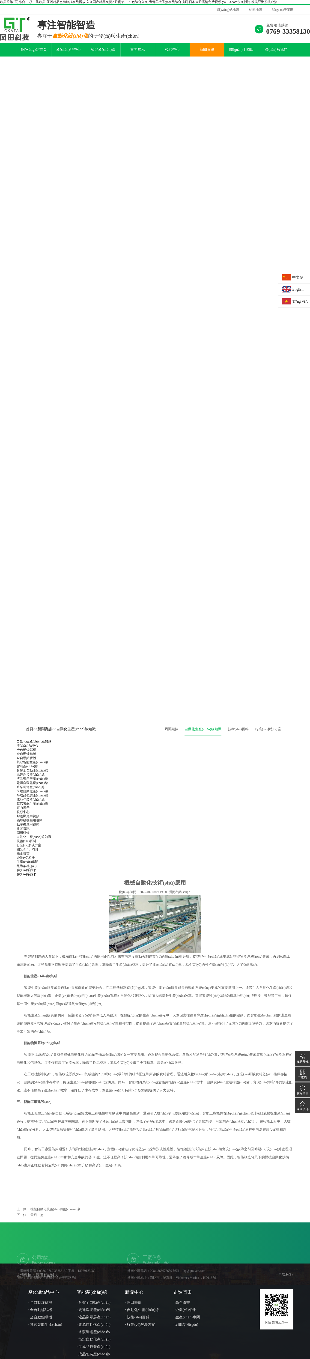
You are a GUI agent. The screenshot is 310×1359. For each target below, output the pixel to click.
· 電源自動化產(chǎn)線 (93, 1336)
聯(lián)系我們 (276, 60)
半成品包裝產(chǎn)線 (32, 806)
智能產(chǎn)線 (103, 60)
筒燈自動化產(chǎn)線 (32, 802)
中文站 (297, 277)
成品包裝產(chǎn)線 (31, 810)
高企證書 (23, 864)
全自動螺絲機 (26, 764)
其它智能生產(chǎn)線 (32, 773)
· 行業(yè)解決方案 (140, 1335)
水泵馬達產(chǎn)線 (31, 797)
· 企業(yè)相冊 (184, 1320)
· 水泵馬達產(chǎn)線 (93, 1342)
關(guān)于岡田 (282, 10)
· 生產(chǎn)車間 (186, 1328)
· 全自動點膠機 (40, 1328)
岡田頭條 (171, 740)
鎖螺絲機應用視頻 (29, 831)
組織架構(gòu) (26, 876)
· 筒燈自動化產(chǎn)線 (93, 1351)
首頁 (29, 740)
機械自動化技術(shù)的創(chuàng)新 (55, 1220)
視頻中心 (172, 60)
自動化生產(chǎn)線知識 (76, 740)
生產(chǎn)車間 (27, 872)
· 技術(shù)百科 (137, 1328)
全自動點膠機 (26, 768)
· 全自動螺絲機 (40, 1320)
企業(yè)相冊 (26, 868)
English (298, 289)
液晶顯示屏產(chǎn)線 (32, 789)
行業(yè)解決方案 (268, 740)
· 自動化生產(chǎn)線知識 (142, 1321)
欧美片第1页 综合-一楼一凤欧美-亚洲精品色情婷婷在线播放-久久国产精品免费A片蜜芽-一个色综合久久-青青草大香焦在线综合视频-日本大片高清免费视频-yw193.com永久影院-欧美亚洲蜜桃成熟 (138, 2)
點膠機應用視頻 (28, 835)
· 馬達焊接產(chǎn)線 (93, 1320)
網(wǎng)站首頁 (34, 60)
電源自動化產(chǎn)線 (32, 793)
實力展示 (137, 60)
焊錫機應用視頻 (28, 827)
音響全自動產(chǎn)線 (32, 781)
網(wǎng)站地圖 (228, 10)
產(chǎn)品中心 (68, 60)
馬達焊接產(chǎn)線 (31, 785)
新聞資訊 (207, 60)
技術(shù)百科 (238, 740)
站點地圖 (255, 10)
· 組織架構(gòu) (185, 1335)
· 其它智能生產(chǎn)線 (45, 1336)
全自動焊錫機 (26, 760)
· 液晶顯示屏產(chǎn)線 (93, 1329)
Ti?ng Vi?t (300, 301)
